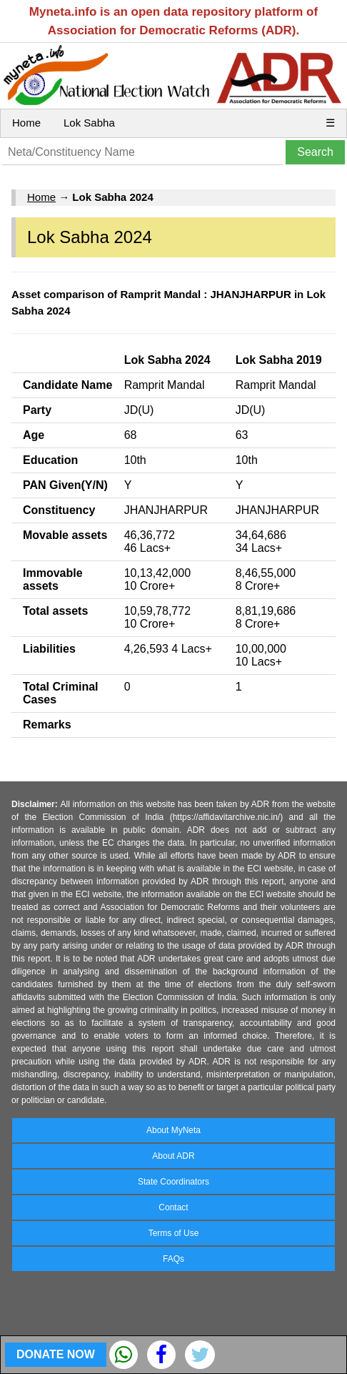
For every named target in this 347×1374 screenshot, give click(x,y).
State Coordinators (173, 1182)
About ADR (173, 1156)
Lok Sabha (89, 123)
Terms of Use (174, 1233)
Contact (173, 1207)
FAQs (173, 1259)
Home (26, 123)
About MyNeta (173, 1130)
